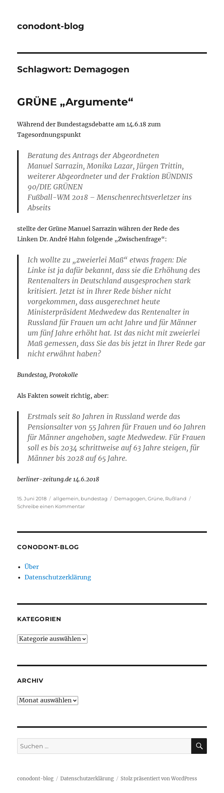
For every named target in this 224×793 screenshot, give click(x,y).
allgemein (66, 498)
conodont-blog (50, 26)
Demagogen (129, 498)
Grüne (155, 498)
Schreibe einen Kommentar (51, 506)
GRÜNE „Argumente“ (75, 101)
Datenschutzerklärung (58, 577)
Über (32, 566)
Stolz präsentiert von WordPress (159, 778)
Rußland (175, 498)
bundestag (94, 498)
